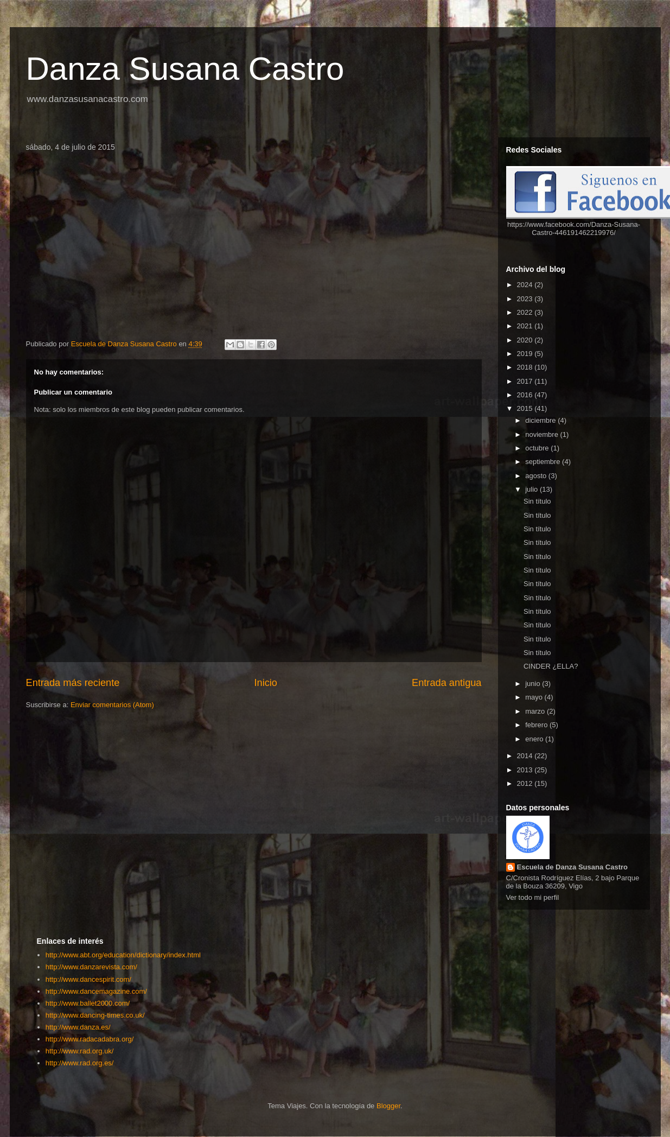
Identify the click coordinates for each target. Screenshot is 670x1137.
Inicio (265, 682)
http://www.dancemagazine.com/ (96, 991)
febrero (537, 725)
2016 (526, 395)
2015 (526, 408)
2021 (526, 326)
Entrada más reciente (73, 682)
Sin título (537, 501)
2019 (526, 354)
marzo (536, 711)
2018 (526, 367)
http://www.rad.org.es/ (80, 1063)
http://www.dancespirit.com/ (88, 979)
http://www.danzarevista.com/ (91, 967)
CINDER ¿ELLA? (551, 666)
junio (533, 683)
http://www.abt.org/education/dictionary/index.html (123, 955)
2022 (526, 312)
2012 (526, 783)
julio (532, 489)
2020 (526, 340)
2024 (526, 285)
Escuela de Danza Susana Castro (572, 867)
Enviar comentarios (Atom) (112, 705)
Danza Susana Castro (185, 68)
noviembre (542, 434)
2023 (526, 299)
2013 (526, 770)
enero (535, 739)
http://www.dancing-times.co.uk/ (95, 1015)
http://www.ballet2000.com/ (88, 1003)
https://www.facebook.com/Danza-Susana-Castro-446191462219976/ (573, 228)
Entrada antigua (446, 682)
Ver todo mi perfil (532, 897)
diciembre (541, 420)
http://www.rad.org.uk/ (80, 1051)
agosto (536, 476)
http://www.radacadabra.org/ (90, 1039)
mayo (534, 697)
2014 (526, 756)
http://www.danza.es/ (78, 1027)
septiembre (543, 462)
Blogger (388, 1106)
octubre (538, 448)
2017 (526, 381)
